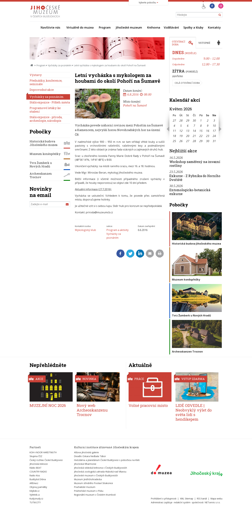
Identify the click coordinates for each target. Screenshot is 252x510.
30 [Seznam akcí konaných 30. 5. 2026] (207, 141)
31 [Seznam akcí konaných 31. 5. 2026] (214, 141)
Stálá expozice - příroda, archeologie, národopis (46, 119)
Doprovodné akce (42, 90)
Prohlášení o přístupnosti (163, 498)
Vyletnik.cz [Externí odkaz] (35, 494)
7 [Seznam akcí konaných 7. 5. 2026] (194, 126)
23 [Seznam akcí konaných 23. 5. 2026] (207, 136)
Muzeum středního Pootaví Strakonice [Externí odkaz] (93, 483)
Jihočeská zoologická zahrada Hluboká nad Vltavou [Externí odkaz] (100, 471)
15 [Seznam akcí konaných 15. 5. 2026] (201, 131)
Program (105, 27)
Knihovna (153, 27)
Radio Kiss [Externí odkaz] (35, 475)
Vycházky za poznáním (59, 65)
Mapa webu (216, 498)
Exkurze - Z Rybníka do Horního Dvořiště (194, 178)
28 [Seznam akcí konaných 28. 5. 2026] (194, 141)
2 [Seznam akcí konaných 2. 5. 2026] (207, 120)
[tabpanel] (195, 70)
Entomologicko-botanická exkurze (189, 192)
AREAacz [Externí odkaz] (34, 483)
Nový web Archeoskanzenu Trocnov (92, 410)
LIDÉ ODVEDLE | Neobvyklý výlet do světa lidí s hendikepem (194, 412)
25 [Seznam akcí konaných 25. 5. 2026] (174, 141)
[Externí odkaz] (161, 470)
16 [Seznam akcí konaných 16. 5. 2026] (207, 131)
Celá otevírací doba (187, 82)
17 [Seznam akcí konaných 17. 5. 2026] (214, 131)
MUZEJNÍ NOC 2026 (48, 405)
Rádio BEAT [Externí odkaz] (35, 467)
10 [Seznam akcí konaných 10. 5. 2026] (214, 126)
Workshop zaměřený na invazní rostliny (194, 164)
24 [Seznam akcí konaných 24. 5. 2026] (214, 136)
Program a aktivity (117, 230)
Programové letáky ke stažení (45, 109)
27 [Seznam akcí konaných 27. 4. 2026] (174, 120)
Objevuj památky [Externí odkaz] (38, 487)
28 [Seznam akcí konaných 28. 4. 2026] (181, 120)
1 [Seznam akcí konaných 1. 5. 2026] (201, 120)
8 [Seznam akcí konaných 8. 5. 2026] (201, 126)
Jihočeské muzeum (129, 27)
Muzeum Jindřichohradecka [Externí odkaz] (88, 479)
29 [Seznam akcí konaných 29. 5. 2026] (201, 141)
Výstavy (36, 75)
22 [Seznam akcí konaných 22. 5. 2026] (201, 136)
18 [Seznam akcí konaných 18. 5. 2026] (174, 136)
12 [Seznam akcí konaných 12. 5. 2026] (181, 131)
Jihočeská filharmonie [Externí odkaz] (85, 463)
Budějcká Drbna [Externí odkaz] (38, 479)
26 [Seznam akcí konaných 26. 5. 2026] (181, 141)
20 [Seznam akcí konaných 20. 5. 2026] (187, 136)
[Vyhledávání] (199, 14)
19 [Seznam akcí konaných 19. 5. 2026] (181, 136)
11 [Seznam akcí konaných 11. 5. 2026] (174, 131)
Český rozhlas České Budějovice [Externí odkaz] (46, 460)
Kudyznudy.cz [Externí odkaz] (36, 498)
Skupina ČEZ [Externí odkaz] (36, 456)
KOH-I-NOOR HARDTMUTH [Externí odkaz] (43, 452)
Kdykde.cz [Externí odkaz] (35, 490)
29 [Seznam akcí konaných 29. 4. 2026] (187, 120)
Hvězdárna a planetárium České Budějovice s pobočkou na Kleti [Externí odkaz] (107, 460)
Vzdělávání (171, 27)
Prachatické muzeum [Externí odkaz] (84, 487)
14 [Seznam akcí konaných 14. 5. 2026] (194, 131)
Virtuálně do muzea (80, 27)
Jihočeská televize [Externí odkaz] (39, 463)
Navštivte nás (50, 27)
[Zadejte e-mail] (50, 204)
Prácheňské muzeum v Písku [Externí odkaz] (88, 490)
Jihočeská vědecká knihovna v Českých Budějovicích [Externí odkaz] (100, 467)
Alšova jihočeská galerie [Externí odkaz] (86, 452)
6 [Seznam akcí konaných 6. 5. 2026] (188, 126)
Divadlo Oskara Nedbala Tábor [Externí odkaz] (90, 456)
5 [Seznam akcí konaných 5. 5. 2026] (181, 126)
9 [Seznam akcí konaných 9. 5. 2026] (207, 126)
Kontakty (214, 27)
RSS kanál (202, 498)
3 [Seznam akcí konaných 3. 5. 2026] (214, 120)
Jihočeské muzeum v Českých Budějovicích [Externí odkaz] (96, 475)
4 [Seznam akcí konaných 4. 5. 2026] (174, 126)
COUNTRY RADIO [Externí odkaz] (38, 471)
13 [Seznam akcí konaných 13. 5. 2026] (187, 131)
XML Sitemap (186, 498)
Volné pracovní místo (148, 405)
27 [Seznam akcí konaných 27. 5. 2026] (187, 141)
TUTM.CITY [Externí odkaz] (35, 502)
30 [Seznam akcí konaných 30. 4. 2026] (194, 120)
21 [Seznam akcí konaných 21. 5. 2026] (194, 136)
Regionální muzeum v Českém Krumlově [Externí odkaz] (95, 494)
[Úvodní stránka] (46, 18)
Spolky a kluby (193, 27)
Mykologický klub (85, 230)
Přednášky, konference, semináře (46, 82)
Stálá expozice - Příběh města (50, 102)
